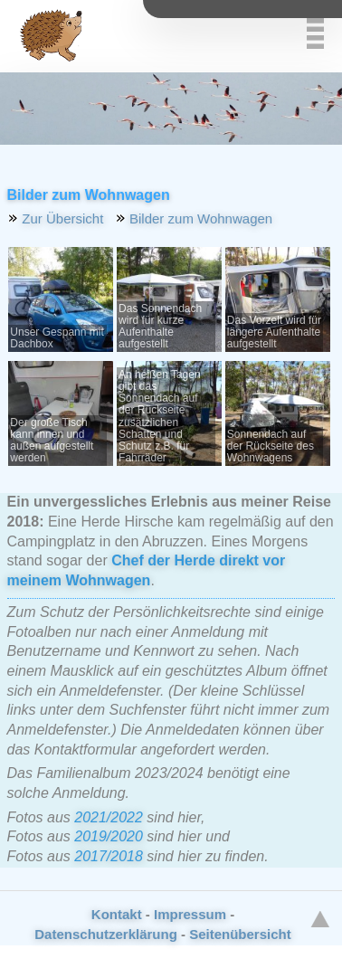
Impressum (190, 914)
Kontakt (116, 914)
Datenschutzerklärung (105, 934)
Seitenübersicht (240, 934)
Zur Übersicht (62, 218)
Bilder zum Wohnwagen (200, 218)
